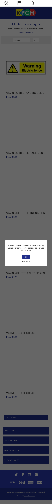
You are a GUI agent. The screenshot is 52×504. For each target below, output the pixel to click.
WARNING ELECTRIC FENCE (20, 333)
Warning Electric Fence (20, 393)
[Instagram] (36, 475)
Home (10, 28)
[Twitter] (16, 475)
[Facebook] (23, 475)
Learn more (26, 261)
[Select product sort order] (21, 40)
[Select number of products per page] (36, 40)
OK (26, 257)
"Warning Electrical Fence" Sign (25, 273)
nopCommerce (30, 496)
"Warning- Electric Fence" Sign (24, 153)
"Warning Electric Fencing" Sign (25, 213)
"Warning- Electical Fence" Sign (25, 93)
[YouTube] (29, 475)
